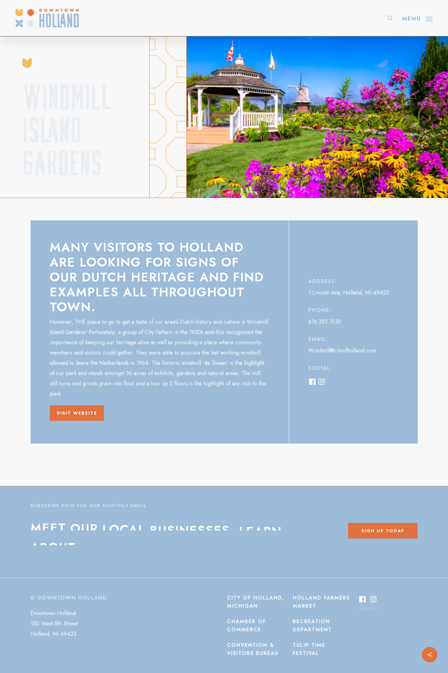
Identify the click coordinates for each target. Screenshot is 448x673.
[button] (417, 18)
